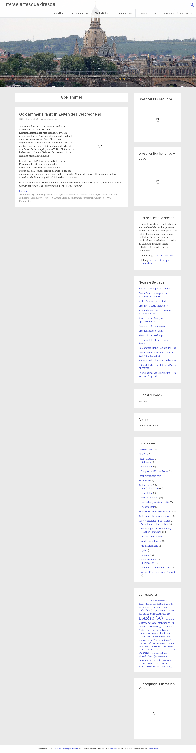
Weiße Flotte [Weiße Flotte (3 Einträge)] (166, 667)
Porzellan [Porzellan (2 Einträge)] (143, 650)
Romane (113, 194)
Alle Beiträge (29, 194)
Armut (57, 198)
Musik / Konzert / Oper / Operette (158, 572)
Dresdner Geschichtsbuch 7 (153, 305)
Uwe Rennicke (50, 119)
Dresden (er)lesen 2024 (151, 330)
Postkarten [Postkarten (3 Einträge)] (153, 650)
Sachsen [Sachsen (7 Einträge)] (145, 652)
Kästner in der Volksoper (152, 335)
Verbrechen (88, 198)
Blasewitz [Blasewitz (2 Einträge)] (151, 604)
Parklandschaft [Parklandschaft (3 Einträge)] (158, 647)
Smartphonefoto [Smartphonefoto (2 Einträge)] (145, 660)
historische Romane (70, 194)
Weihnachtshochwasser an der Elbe (157, 360)
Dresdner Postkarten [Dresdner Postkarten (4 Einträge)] (150, 626)
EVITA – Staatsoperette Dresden (155, 288)
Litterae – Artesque (164, 255)
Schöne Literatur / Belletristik (154, 520)
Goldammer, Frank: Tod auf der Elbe (157, 348)
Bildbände (146, 462)
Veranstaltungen (147, 559)
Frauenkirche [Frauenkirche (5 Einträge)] (161, 633)
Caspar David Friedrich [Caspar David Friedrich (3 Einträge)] (163, 611)
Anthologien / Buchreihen (48, 194)
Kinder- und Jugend (151, 541)
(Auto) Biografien (150, 488)
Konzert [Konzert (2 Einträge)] (142, 640)
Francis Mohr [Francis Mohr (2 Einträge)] (156, 630)
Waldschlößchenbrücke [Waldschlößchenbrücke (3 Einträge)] (149, 667)
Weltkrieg (99, 198)
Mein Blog (58, 13)
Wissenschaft (148, 506)
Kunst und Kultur (150, 497)
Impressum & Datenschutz (178, 13)
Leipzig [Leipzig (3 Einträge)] (151, 640)
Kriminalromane (89, 194)
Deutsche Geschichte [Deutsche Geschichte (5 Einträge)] (157, 614)
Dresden (66, 198)
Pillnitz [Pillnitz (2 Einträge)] (170, 647)
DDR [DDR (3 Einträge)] (142, 614)
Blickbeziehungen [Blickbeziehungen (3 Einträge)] (165, 604)
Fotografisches (124, 13)
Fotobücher (147, 466)
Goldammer (76, 198)
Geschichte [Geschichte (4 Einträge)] (145, 637)
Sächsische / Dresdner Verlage (154, 516)
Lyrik (143, 550)
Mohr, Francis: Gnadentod (152, 301)
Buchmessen (147, 563)
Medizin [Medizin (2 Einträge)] (155, 643)
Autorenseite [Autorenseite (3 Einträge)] (159, 601)
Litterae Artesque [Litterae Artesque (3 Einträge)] (164, 640)
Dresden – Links (148, 13)
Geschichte (147, 493)
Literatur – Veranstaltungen (155, 567)
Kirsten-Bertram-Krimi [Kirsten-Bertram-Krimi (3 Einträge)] (162, 637)
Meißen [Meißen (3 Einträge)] (164, 643)
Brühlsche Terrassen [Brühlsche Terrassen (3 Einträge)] (148, 607)
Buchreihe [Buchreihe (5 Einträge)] (145, 610)
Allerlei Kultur (102, 13)
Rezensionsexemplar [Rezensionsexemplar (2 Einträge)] (168, 650)
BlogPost (143, 454)
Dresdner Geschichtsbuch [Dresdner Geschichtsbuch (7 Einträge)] (157, 622)
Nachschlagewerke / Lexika (155, 502)
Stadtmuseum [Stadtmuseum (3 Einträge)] (148, 663)
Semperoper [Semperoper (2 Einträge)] (162, 657)
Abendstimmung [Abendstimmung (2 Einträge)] (145, 601)
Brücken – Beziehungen (152, 326)
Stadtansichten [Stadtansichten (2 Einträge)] (158, 660)
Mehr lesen (26, 191)
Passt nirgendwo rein (150, 475)
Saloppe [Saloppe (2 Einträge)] (155, 653)
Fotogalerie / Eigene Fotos (154, 471)
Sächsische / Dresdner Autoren (33, 198)
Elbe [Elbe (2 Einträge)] (164, 627)
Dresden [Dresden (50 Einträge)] (151, 618)
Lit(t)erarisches (79, 13)
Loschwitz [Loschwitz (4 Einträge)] (145, 643)
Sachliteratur (145, 485)
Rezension (103, 194)
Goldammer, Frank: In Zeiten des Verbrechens (60, 114)
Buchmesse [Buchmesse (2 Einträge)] (163, 607)
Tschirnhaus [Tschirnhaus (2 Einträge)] (161, 663)
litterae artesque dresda (29, 4)
